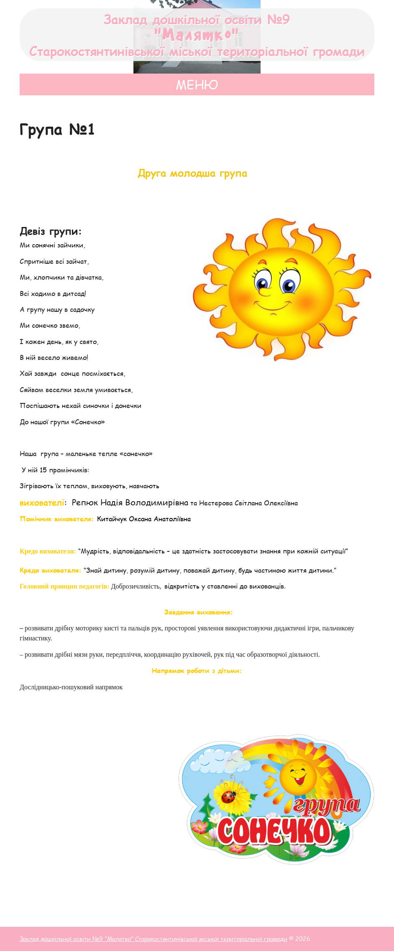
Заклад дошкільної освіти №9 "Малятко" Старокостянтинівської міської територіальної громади (153, 939)
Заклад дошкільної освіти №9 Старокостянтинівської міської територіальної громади (197, 34)
